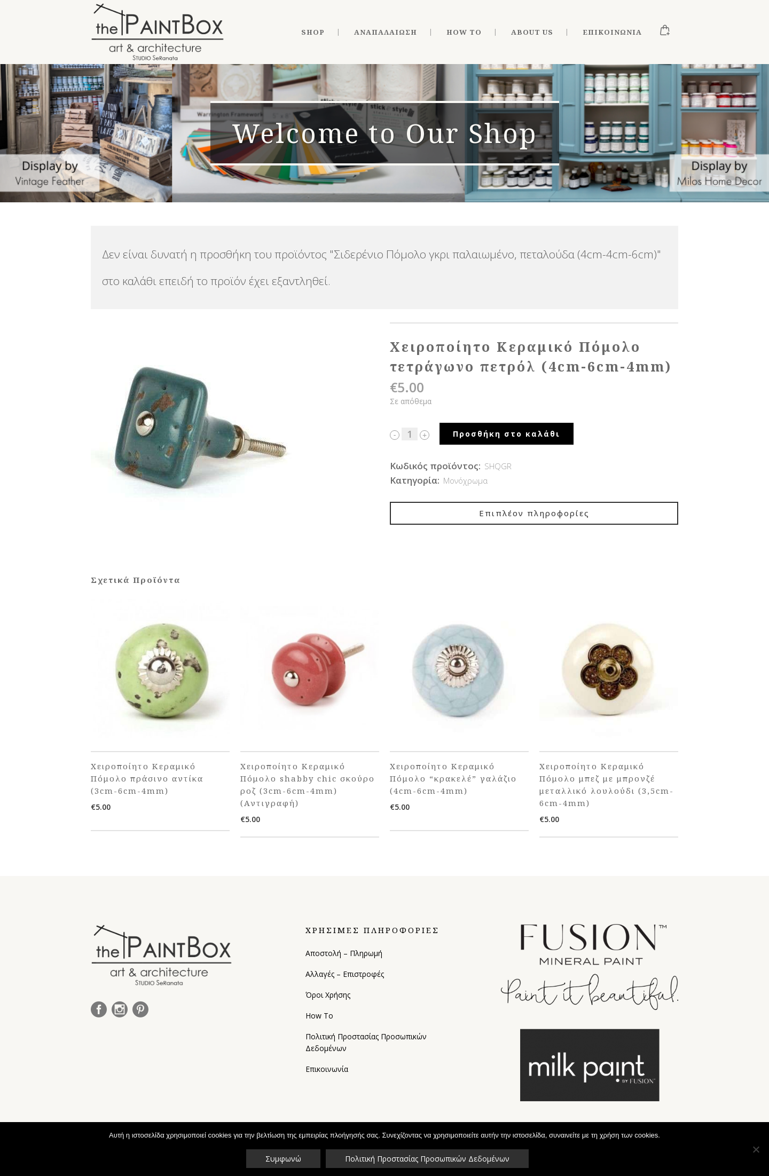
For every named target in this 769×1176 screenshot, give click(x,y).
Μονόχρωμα (465, 480)
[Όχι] (755, 1149)
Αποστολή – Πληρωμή (343, 953)
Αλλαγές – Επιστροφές (344, 974)
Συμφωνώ (283, 1159)
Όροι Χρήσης (327, 995)
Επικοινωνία (326, 1069)
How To (319, 1016)
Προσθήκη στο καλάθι (506, 434)
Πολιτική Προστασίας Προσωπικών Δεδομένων (366, 1042)
